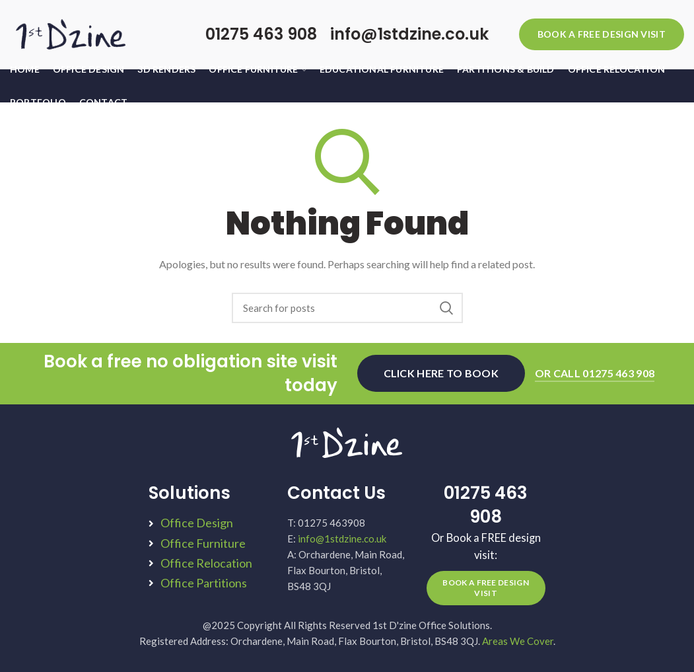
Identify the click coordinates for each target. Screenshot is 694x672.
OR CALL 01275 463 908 (594, 373)
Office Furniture (203, 543)
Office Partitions (203, 583)
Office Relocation (206, 563)
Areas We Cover (517, 641)
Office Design (196, 522)
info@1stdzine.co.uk (409, 34)
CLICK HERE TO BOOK (441, 373)
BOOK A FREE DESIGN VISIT (602, 34)
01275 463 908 (261, 34)
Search (446, 308)
